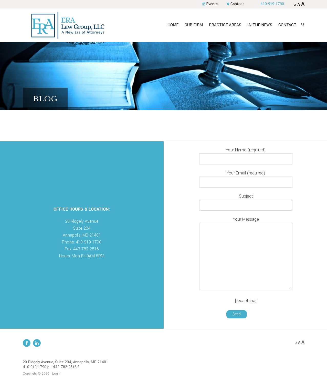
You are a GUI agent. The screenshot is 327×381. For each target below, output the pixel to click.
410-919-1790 (272, 4)
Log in (56, 373)
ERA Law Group (67, 25)
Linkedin (37, 343)
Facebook (26, 343)
